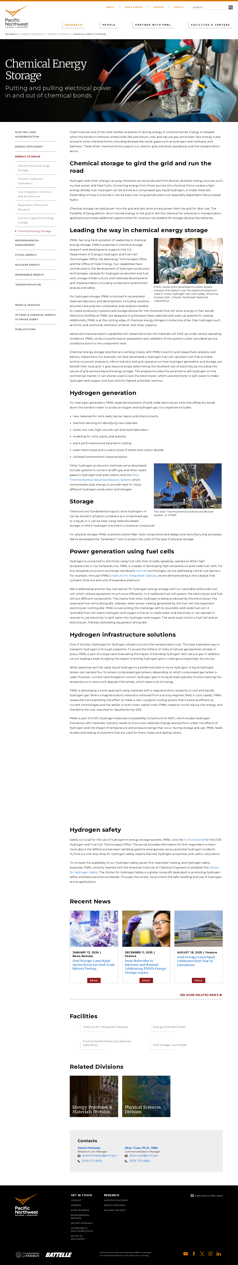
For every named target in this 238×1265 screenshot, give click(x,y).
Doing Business (80, 1210)
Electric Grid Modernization (27, 134)
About (110, 7)
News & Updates (27, 304)
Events (178, 7)
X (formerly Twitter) (202, 1253)
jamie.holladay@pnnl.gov (99, 1155)
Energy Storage (58, 34)
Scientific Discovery (116, 1200)
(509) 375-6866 (139, 1160)
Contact (76, 1200)
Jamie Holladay (89, 1147)
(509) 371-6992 (92, 1160)
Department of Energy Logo (27, 1255)
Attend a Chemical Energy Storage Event (35, 317)
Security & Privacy (82, 1223)
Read (94, 980)
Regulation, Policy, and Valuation (32, 207)
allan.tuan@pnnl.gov (144, 1155)
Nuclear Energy (27, 264)
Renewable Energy (29, 274)
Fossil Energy (26, 254)
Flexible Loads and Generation (30, 181)
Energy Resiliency (32, 34)
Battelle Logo (58, 1255)
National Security (115, 1210)
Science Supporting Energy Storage (36, 220)
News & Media (134, 7)
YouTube (185, 1253)
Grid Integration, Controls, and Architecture (34, 194)
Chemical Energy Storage (34, 231)
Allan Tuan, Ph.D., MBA (141, 1147)
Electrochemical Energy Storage (34, 168)
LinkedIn (218, 1253)
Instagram (210, 1253)
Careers (158, 7)
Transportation (28, 284)
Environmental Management (27, 242)
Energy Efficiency (29, 146)
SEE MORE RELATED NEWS (199, 995)
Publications (25, 329)
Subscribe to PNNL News (209, 1195)
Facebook (194, 1253)
